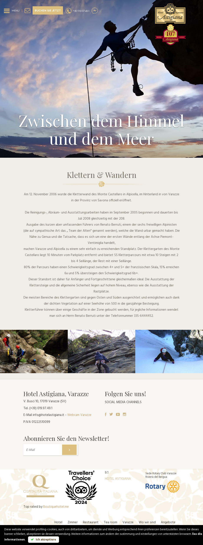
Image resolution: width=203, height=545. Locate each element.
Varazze (128, 522)
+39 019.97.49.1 (77, 10)
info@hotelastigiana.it (48, 415)
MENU (16, 10)
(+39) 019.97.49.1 (40, 408)
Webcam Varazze (79, 415)
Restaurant (91, 522)
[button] (15, 351)
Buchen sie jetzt (48, 10)
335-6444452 (143, 315)
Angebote (168, 522)
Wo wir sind (147, 522)
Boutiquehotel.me (56, 506)
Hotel (58, 522)
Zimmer (73, 522)
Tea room (110, 522)
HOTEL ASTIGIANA (118, 478)
